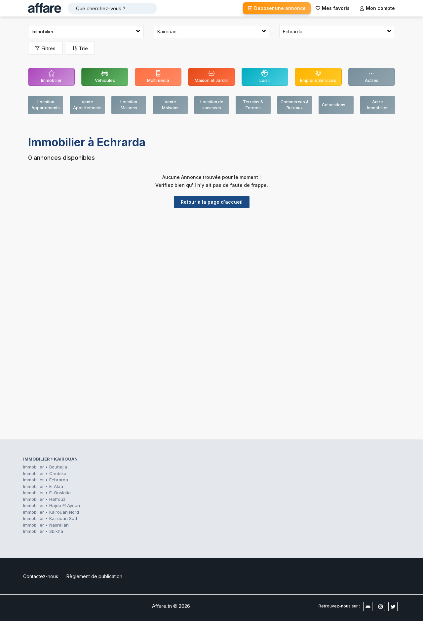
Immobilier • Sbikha (43, 531)
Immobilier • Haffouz (44, 499)
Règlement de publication (94, 576)
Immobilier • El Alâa (43, 486)
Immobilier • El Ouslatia (47, 492)
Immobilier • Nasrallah (46, 525)
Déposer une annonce (277, 8)
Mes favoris (333, 8)
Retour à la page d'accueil (212, 202)
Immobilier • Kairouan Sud (50, 518)
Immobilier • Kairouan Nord (51, 512)
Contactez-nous (40, 576)
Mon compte (377, 8)
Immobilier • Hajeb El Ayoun (51, 505)
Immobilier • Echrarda (45, 479)
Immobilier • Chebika (44, 473)
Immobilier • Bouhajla (45, 466)
